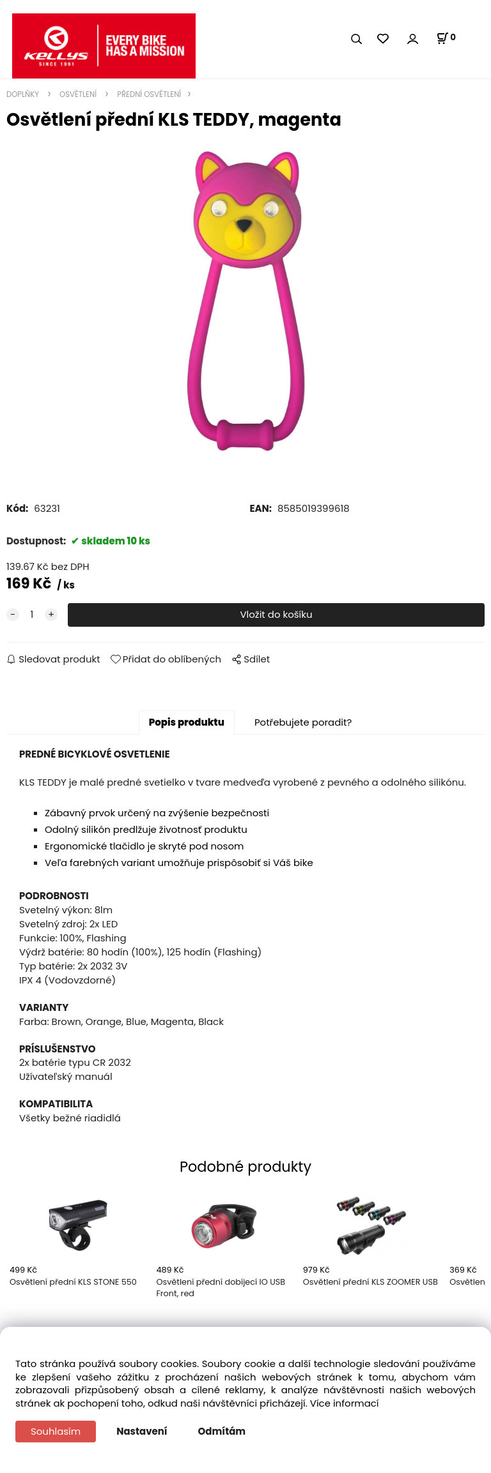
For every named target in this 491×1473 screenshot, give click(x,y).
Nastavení (141, 1431)
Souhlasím (56, 1431)
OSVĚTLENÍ (78, 94)
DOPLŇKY (23, 94)
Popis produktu (186, 722)
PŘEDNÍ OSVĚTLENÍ (148, 94)
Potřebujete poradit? (303, 722)
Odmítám (222, 1431)
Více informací (344, 1403)
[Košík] (446, 38)
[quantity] (32, 615)
